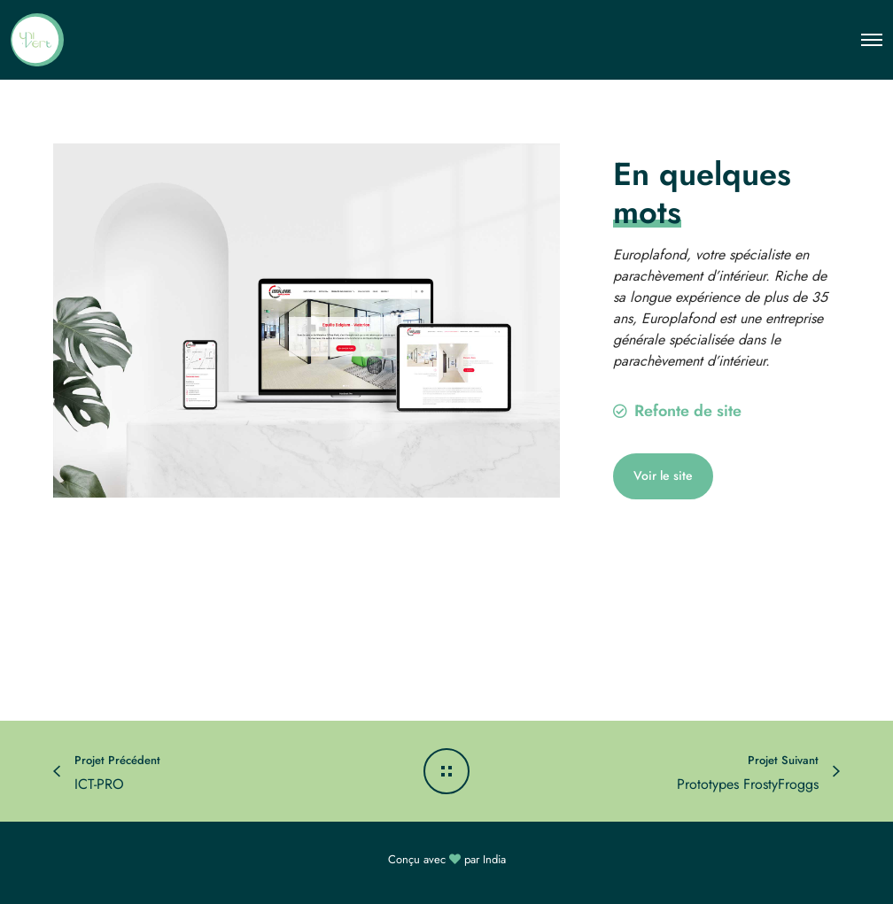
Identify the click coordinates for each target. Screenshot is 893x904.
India (494, 859)
